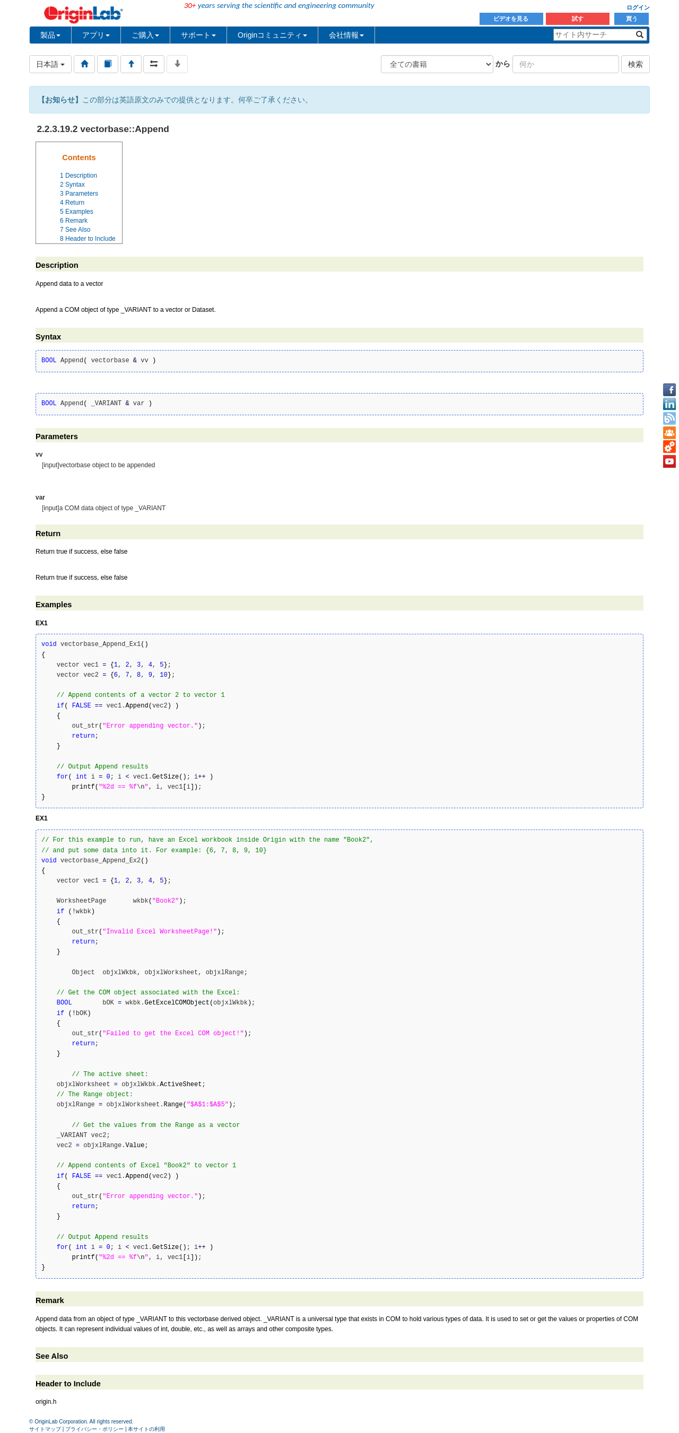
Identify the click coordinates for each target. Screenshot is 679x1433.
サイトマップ (45, 1429)
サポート (198, 35)
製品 (50, 35)
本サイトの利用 (146, 1429)
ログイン (638, 7)
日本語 (50, 64)
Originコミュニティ (272, 35)
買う (632, 18)
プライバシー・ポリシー (94, 1429)
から (502, 63)
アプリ (96, 35)
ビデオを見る (511, 18)
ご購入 (145, 35)
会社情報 (346, 35)
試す (578, 18)
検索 (635, 64)
